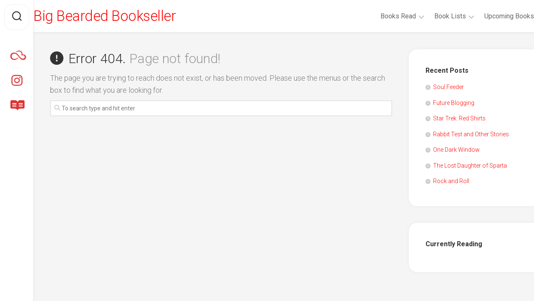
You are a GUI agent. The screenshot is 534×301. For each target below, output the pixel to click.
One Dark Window (456, 151)
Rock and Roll (451, 183)
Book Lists (433, 16)
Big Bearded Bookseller (124, 17)
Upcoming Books (492, 16)
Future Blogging (453, 104)
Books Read (381, 16)
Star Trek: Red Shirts (459, 120)
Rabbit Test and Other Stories (471, 136)
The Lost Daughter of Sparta (470, 167)
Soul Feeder (448, 89)
